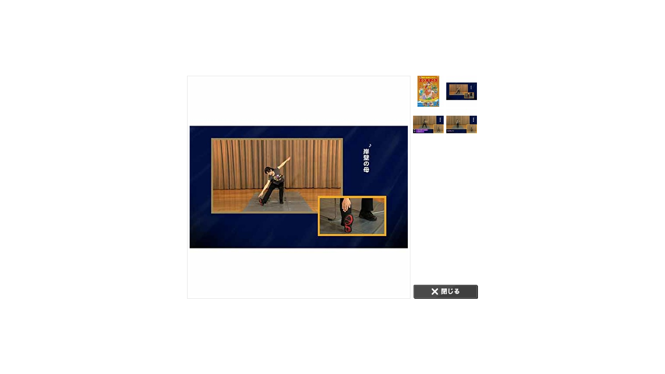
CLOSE (446, 292)
